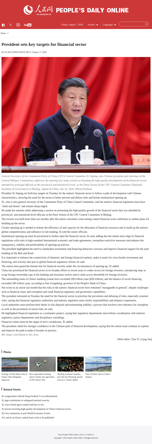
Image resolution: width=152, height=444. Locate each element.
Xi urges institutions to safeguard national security (25, 400)
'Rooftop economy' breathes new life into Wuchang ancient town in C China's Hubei (70, 377)
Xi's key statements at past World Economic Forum (25, 413)
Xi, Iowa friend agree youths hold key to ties (22, 404)
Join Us (82, 435)
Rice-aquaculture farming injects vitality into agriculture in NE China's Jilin (41, 377)
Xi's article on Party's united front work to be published (27, 417)
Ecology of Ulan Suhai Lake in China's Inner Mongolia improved (14, 377)
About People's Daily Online (68, 435)
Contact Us (90, 435)
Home (3, 33)
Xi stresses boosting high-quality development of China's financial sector (36, 409)
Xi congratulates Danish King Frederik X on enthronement (29, 396)
